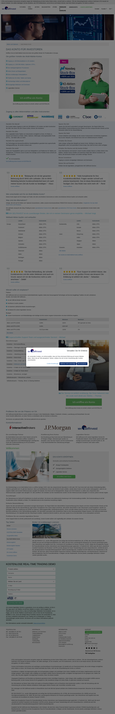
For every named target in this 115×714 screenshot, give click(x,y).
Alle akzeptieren (82, 363)
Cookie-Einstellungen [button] (53, 363)
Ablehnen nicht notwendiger (68, 363)
